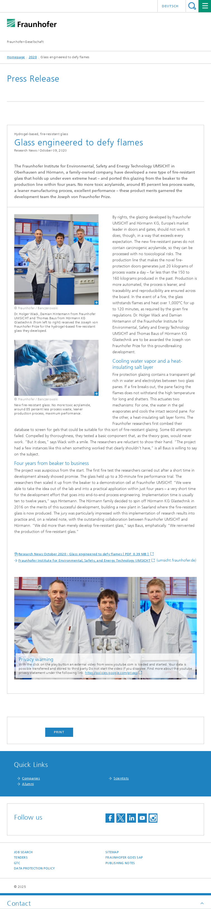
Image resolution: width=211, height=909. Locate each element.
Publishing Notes (120, 863)
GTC (17, 863)
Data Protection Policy (34, 868)
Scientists (121, 778)
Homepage (16, 57)
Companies (31, 778)
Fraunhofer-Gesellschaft (25, 42)
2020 (33, 57)
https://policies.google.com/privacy (111, 673)
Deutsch (170, 6)
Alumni (28, 784)
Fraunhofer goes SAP (124, 857)
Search (192, 6)
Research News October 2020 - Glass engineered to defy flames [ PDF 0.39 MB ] (83, 554)
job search (23, 852)
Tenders (21, 857)
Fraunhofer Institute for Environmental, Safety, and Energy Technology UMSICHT (84, 560)
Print (59, 732)
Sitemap (112, 852)
